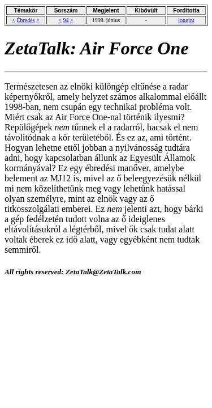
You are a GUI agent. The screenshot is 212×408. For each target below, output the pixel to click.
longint (186, 20)
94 (66, 20)
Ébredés (25, 20)
